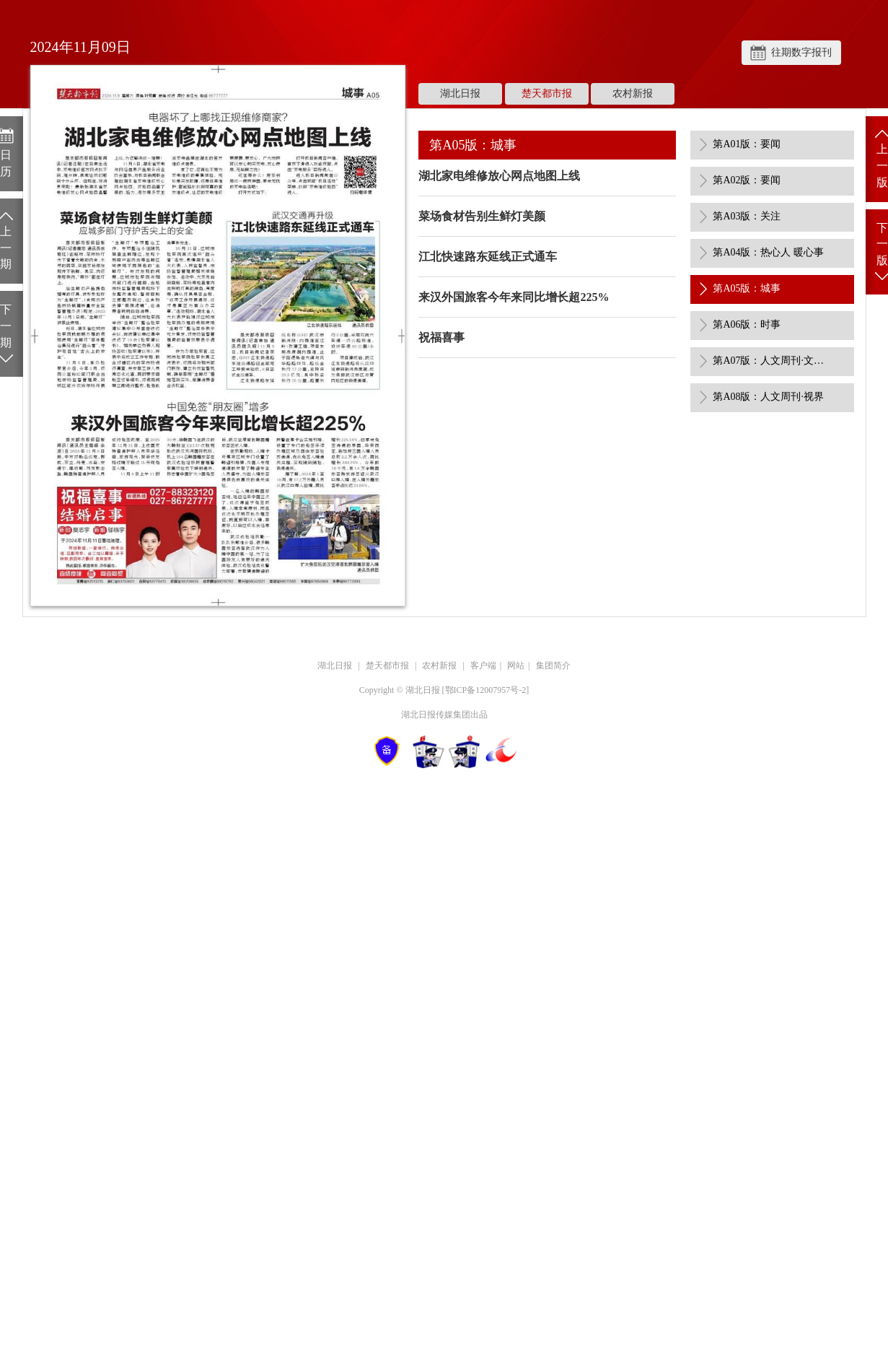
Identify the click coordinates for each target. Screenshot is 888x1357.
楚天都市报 (547, 93)
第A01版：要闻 (747, 144)
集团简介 (553, 665)
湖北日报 (460, 93)
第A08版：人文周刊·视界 (768, 396)
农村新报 (632, 93)
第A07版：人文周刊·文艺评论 (770, 360)
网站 (515, 665)
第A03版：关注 (747, 216)
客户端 (483, 665)
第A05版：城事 (747, 288)
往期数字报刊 (801, 52)
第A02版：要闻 (747, 180)
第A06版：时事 (747, 324)
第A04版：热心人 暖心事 (768, 252)
